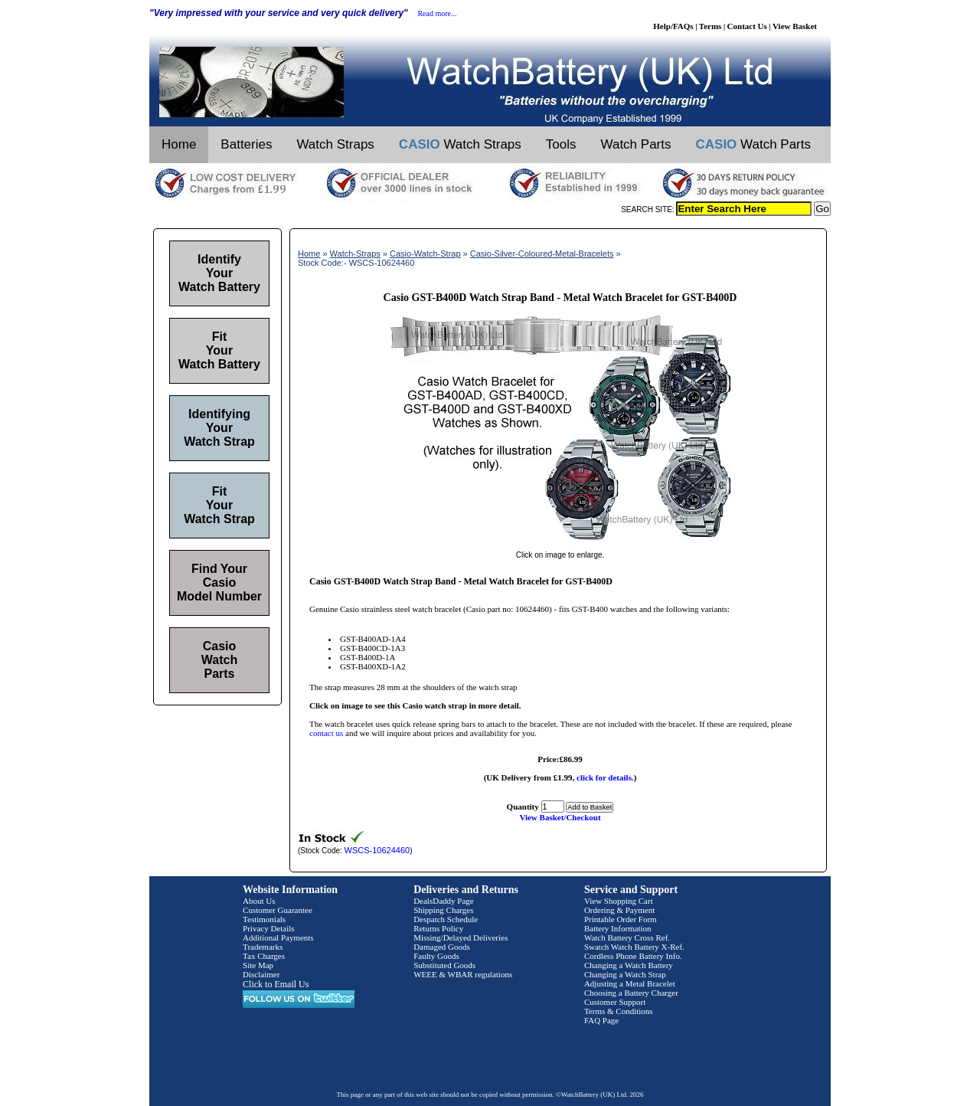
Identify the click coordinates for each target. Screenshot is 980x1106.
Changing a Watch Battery (628, 965)
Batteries (246, 144)
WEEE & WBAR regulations (462, 974)
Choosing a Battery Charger (631, 992)
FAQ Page (601, 1020)
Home (179, 144)
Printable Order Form (620, 919)
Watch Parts (636, 144)
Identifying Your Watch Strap (219, 427)
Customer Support (614, 1001)
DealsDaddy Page (443, 900)
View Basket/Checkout (559, 817)
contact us (326, 733)
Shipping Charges (443, 910)
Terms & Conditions (618, 1011)
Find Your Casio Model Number (219, 582)
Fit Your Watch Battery (219, 350)
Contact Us (747, 26)
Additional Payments (278, 937)
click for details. (605, 777)
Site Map (258, 965)
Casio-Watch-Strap (425, 253)
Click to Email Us (276, 984)
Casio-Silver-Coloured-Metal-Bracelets (542, 253)
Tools (561, 144)
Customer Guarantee (277, 910)
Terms (710, 26)
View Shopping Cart (618, 900)
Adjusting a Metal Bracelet (629, 983)
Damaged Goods (441, 946)
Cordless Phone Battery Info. (633, 955)
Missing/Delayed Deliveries (460, 937)
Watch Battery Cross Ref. (627, 937)
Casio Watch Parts (219, 660)
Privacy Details (269, 928)
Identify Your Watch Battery (219, 273)
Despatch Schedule (445, 919)
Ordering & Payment (619, 910)
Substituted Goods (444, 965)
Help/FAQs (673, 26)
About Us (259, 900)
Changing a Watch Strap (625, 974)
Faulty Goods (436, 955)
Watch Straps (335, 144)
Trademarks (263, 946)
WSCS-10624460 (377, 850)
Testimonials (264, 919)
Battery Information (618, 928)
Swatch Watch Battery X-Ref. (634, 946)
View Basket (795, 26)
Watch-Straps (355, 253)
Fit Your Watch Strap (219, 505)
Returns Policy (438, 928)
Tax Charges (264, 955)
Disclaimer (261, 974)
